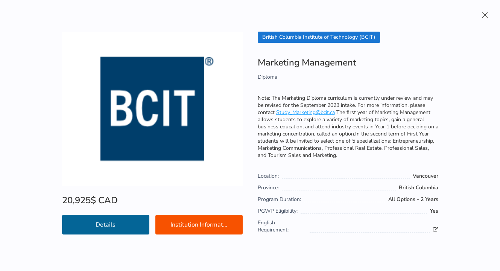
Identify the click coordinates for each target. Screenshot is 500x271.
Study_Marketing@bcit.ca (305, 112)
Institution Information (200, 225)
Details (106, 225)
